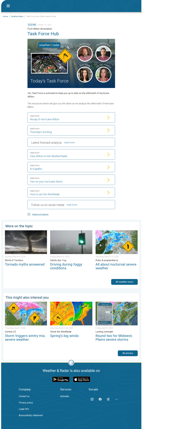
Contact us (24, 396)
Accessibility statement (31, 415)
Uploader (64, 396)
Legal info (24, 409)
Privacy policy (26, 402)
